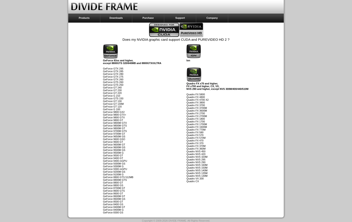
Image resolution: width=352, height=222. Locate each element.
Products (84, 18)
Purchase (148, 18)
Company (212, 18)
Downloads (116, 18)
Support (180, 18)
